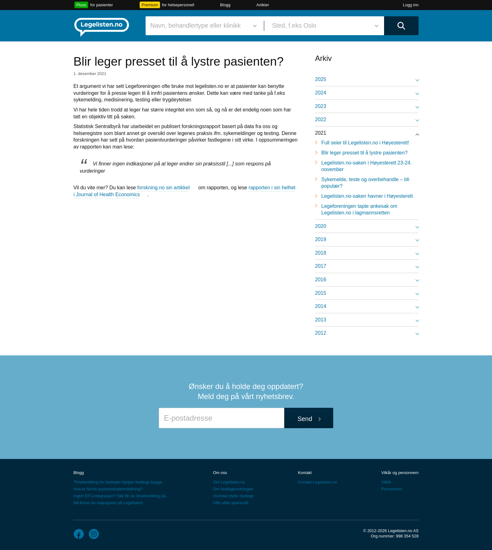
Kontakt (305, 472)
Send (304, 418)
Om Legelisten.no (229, 482)
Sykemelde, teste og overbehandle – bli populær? (365, 183)
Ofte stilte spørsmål (230, 502)
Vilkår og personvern (400, 472)
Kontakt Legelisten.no (317, 482)
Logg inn (411, 5)
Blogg (225, 5)
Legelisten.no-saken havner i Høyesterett (367, 196)
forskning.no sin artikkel (163, 187)
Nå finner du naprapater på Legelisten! (108, 502)
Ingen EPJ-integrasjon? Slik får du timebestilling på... (121, 495)
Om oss (220, 472)
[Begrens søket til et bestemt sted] (324, 25)
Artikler (262, 5)
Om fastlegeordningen (233, 489)
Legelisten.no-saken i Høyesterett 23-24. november (366, 166)
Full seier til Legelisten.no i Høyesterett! (365, 142)
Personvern (391, 489)
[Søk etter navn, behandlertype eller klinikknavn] (202, 25)
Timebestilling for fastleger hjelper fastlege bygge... (119, 482)
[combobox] (202, 25)
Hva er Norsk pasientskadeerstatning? (107, 489)
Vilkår (386, 482)
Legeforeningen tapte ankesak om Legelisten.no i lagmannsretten (359, 209)
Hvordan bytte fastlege (233, 495)
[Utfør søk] (401, 25)
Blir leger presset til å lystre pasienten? (364, 152)
